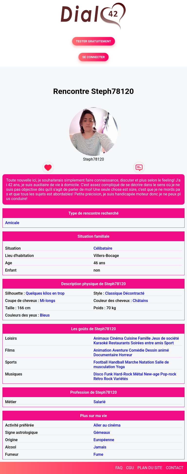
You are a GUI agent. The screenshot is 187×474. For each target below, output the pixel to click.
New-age (151, 374)
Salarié (99, 402)
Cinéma (116, 338)
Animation (102, 350)
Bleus (45, 315)
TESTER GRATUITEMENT (93, 41)
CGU (130, 467)
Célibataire (103, 248)
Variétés (120, 378)
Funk (108, 374)
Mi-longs (47, 300)
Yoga (120, 367)
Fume (98, 454)
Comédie (136, 350)
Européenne (104, 440)
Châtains (140, 300)
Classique (113, 293)
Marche (131, 362)
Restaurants (119, 343)
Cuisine (130, 338)
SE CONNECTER (93, 57)
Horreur (125, 355)
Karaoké (101, 343)
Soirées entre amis (147, 343)
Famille (144, 338)
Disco (98, 374)
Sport (169, 343)
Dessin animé (157, 350)
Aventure (120, 350)
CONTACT (174, 467)
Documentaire (106, 355)
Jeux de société (165, 338)
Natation (146, 362)
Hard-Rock (123, 374)
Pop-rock (168, 374)
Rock (108, 378)
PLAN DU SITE (150, 467)
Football (101, 362)
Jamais (100, 447)
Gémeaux (102, 432)
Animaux (101, 338)
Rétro (98, 378)
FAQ (118, 467)
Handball (116, 362)
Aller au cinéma (107, 425)
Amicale (12, 222)
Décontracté (133, 293)
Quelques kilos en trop (45, 293)
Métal (138, 374)
